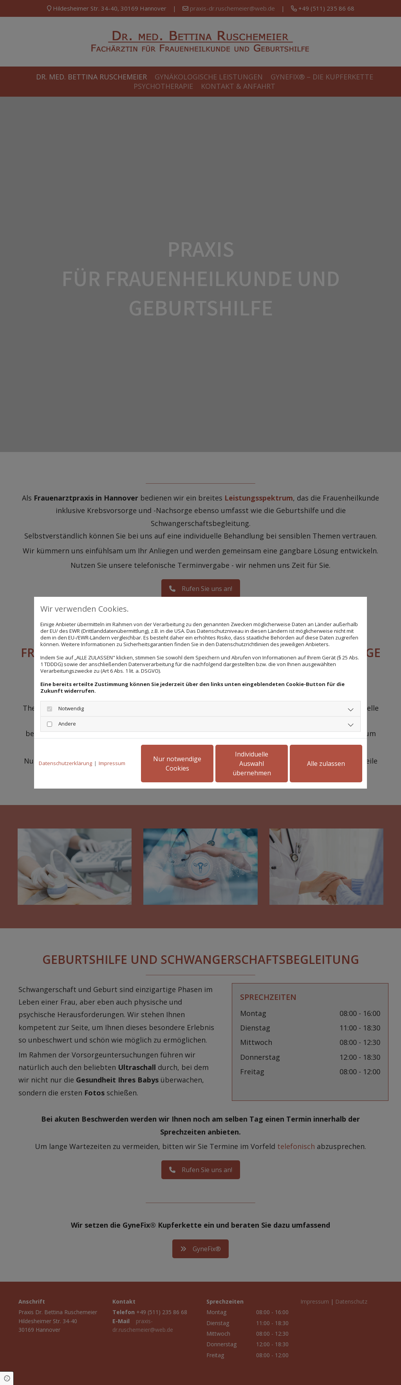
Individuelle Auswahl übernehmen (252, 763)
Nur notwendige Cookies (177, 764)
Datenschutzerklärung (65, 763)
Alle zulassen (326, 763)
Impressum (112, 763)
